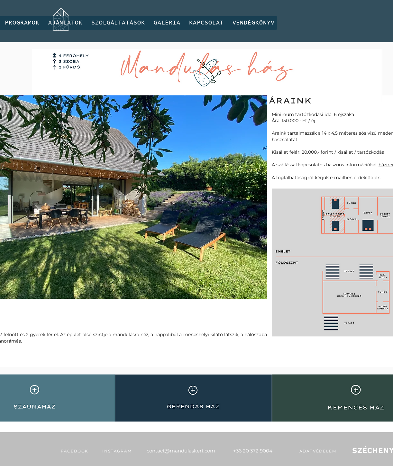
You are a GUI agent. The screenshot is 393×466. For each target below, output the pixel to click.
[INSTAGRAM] (117, 450)
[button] (22, 23)
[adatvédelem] (317, 450)
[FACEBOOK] (74, 450)
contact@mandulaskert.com (181, 451)
